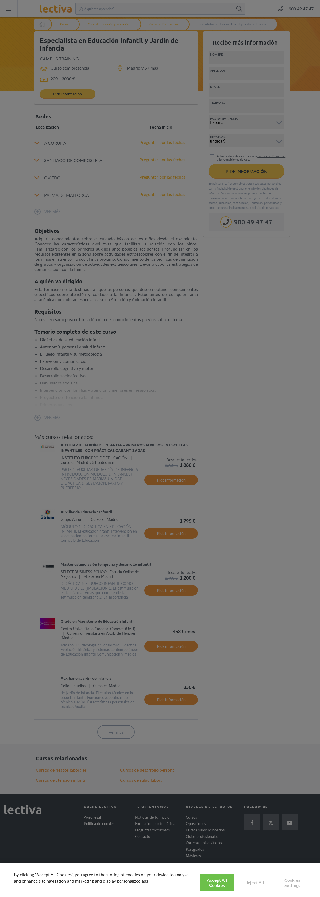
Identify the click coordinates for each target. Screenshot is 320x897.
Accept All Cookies (217, 882)
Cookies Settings (292, 882)
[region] (160, 880)
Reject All (254, 882)
